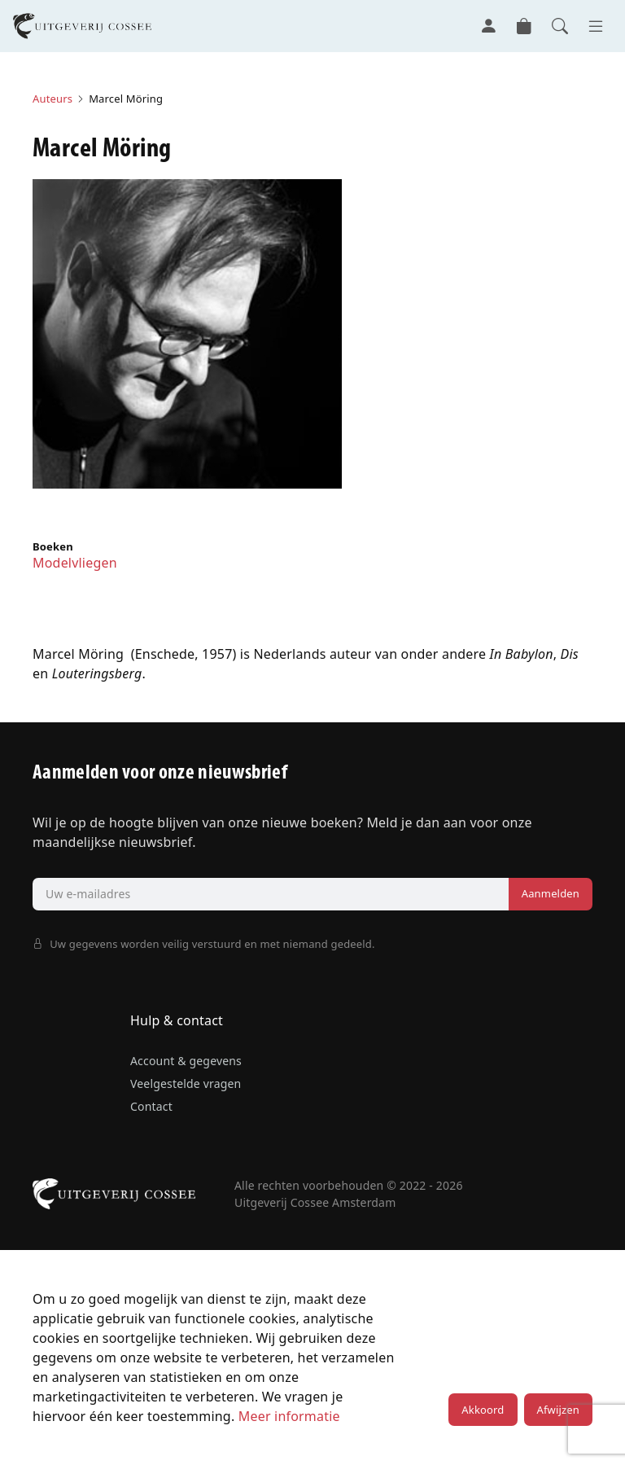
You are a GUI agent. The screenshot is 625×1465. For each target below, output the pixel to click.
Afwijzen (558, 1409)
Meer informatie (289, 1416)
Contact (151, 1106)
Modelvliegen (75, 563)
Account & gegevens (186, 1060)
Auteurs (52, 98)
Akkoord (482, 1409)
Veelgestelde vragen (185, 1083)
